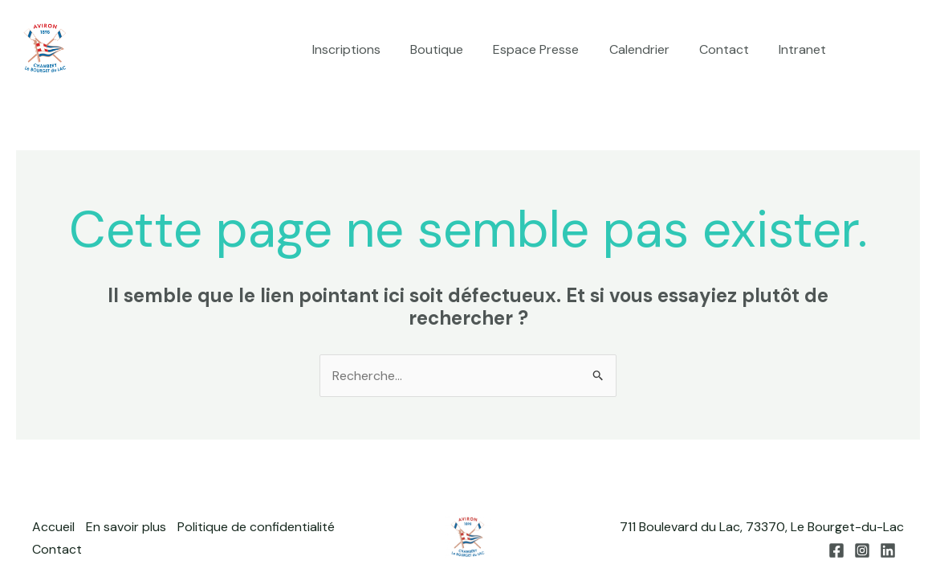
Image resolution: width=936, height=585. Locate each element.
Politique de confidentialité (257, 527)
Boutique (455, 49)
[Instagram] (888, 50)
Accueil (53, 527)
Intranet (804, 49)
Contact (730, 49)
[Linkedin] (912, 50)
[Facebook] (864, 50)
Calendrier (650, 49)
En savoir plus (127, 527)
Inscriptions (370, 49)
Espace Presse (551, 49)
